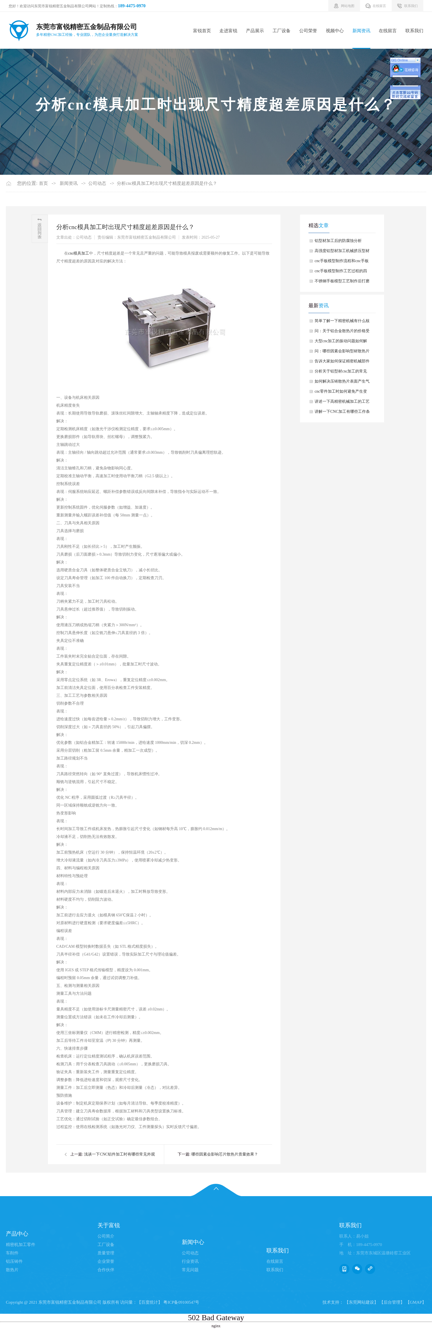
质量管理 (105, 1253)
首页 (43, 183)
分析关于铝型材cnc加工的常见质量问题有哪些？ (341, 372)
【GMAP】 (416, 1302)
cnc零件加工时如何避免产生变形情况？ (341, 393)
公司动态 (97, 183)
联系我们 (414, 30)
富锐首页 (202, 30)
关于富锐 (108, 1225)
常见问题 (190, 1270)
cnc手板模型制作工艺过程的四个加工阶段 (341, 272)
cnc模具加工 (78, 253)
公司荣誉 (308, 30)
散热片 (12, 1270)
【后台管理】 (392, 1302)
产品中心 (17, 1234)
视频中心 (335, 30)
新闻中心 (193, 1242)
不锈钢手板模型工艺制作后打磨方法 (342, 282)
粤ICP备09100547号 (181, 1302)
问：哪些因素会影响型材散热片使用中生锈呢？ (342, 352)
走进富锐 (228, 30)
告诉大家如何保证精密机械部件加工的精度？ (342, 362)
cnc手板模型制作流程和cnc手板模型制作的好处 (342, 262)
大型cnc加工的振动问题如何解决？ (341, 342)
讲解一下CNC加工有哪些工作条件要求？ (342, 413)
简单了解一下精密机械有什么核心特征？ (342, 322)
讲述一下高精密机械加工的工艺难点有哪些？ (342, 403)
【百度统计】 (149, 1302)
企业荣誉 (105, 1261)
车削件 (12, 1253)
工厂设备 (282, 30)
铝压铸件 (14, 1261)
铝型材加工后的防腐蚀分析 (338, 241)
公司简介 (105, 1236)
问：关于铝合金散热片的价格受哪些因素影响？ (342, 332)
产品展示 (255, 30)
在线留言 (388, 30)
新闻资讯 (361, 30)
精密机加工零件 (20, 1244)
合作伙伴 (105, 1270)
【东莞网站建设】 (361, 1302)
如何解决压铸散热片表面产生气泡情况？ (342, 382)
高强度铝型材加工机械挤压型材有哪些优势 (342, 252)
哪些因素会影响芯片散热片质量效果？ (224, 1154)
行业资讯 (190, 1261)
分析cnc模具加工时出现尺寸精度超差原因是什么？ (167, 183)
